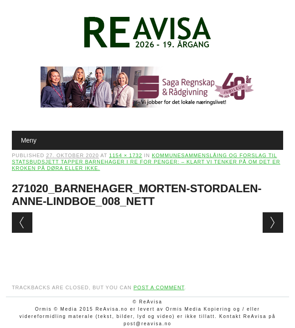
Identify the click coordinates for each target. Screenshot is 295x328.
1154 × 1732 (125, 155)
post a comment (159, 287)
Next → (273, 222)
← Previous (22, 222)
